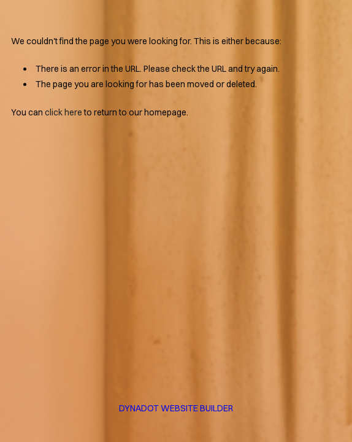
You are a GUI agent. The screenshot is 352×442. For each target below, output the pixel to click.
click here (63, 112)
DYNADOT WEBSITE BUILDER (176, 408)
